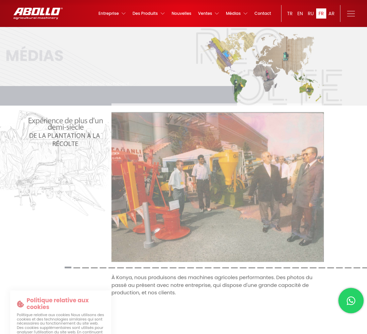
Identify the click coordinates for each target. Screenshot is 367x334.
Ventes (209, 13)
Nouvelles (182, 13)
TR (290, 13)
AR (332, 13)
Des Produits (150, 13)
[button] (68, 264)
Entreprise (114, 13)
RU (311, 13)
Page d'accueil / (29, 80)
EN (300, 13)
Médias (237, 13)
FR (321, 13)
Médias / (59, 80)
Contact (263, 13)
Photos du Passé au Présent (99, 80)
